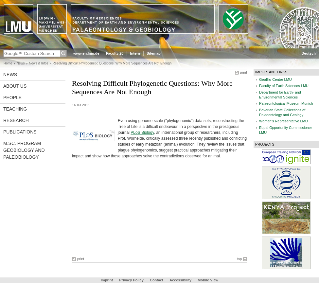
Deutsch (309, 53)
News (21, 63)
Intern (135, 53)
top (239, 259)
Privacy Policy (131, 280)
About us (15, 86)
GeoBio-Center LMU (275, 79)
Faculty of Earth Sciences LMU (284, 86)
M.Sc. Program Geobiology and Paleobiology (24, 150)
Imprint (107, 280)
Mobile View (208, 280)
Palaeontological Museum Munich (286, 103)
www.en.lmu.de (86, 53)
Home (8, 63)
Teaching (15, 109)
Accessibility (180, 280)
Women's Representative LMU (283, 121)
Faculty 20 (115, 53)
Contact (156, 280)
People (12, 97)
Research (16, 120)
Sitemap (154, 53)
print (243, 72)
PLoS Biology (142, 132)
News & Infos (38, 63)
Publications (20, 131)
